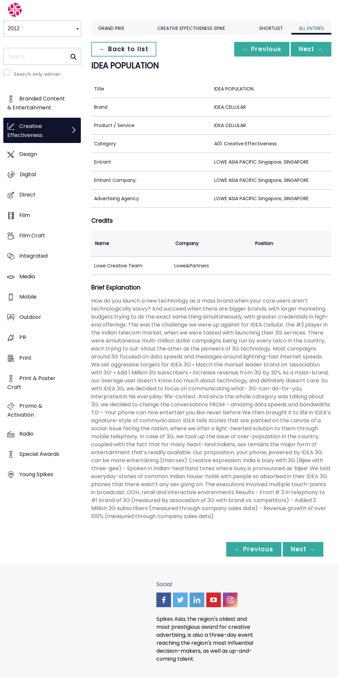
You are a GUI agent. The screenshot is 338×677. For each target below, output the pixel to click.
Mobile (28, 297)
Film (24, 215)
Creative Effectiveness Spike (191, 28)
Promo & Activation (24, 410)
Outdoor (30, 317)
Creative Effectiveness (25, 131)
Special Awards (39, 454)
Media (27, 276)
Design (28, 154)
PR (22, 337)
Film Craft (32, 235)
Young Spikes (36, 474)
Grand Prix (111, 28)
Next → (311, 49)
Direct (27, 195)
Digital (28, 174)
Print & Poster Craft (31, 382)
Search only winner (37, 74)
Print (25, 358)
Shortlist (271, 28)
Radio (26, 434)
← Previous (261, 49)
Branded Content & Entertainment (36, 103)
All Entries (311, 28)
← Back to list (123, 49)
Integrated (33, 256)
